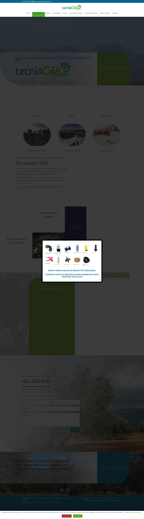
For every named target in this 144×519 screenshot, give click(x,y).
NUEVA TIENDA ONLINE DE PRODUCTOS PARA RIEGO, (72, 270)
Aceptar (77, 516)
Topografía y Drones (91, 13)
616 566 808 (27, 1)
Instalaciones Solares (76, 13)
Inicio (28, 13)
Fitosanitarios (56, 13)
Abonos (47, 13)
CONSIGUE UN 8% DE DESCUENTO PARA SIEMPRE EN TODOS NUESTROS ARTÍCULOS (72, 275)
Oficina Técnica (105, 13)
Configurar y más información (133, 512)
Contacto (115, 13)
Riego (65, 13)
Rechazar (67, 516)
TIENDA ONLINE (38, 13)
